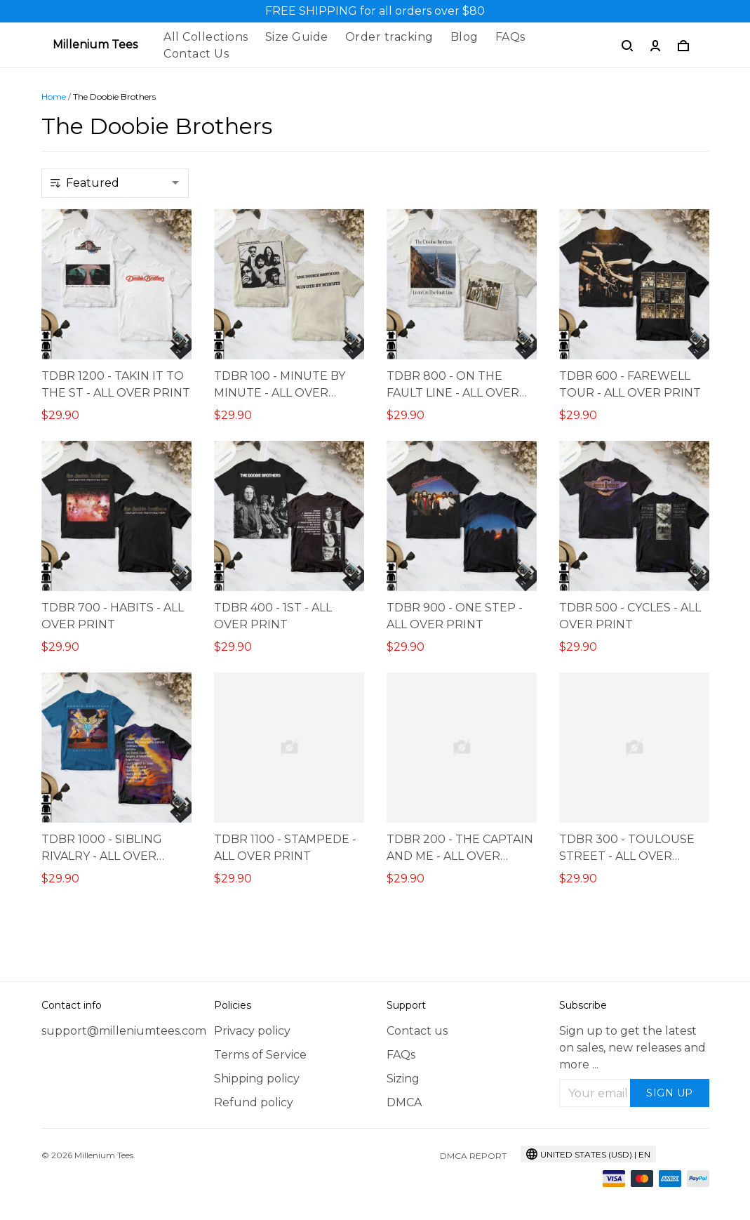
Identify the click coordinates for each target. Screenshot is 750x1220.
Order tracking (389, 37)
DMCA (404, 1102)
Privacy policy (252, 1030)
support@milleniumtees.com (116, 1030)
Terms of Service (260, 1054)
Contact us (417, 1030)
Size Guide (296, 37)
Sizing (403, 1078)
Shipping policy (257, 1078)
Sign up (669, 1093)
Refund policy (253, 1102)
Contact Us (196, 53)
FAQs (510, 37)
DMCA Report (473, 1156)
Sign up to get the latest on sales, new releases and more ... (632, 1047)
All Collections (205, 37)
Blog (464, 37)
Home (53, 96)
